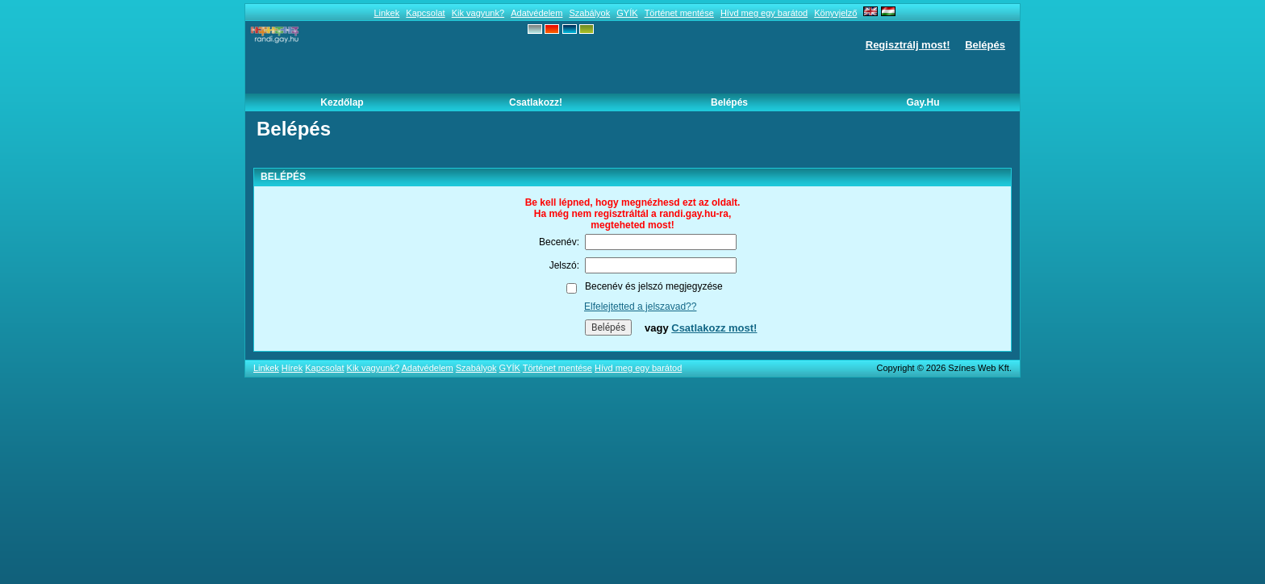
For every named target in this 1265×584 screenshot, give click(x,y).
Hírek (292, 368)
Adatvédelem (536, 13)
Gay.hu (922, 102)
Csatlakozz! (535, 102)
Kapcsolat (425, 13)
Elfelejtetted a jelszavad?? (640, 306)
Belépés (985, 45)
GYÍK (626, 13)
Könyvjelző (835, 13)
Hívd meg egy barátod (764, 13)
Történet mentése (679, 13)
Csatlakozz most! (714, 328)
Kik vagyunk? (478, 13)
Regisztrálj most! (908, 45)
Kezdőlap (341, 102)
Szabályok (589, 13)
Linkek (386, 13)
